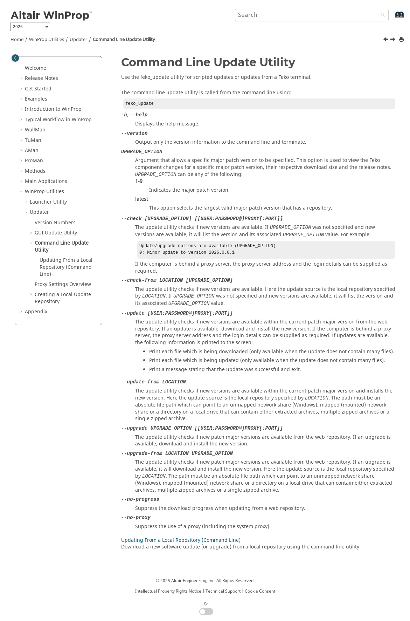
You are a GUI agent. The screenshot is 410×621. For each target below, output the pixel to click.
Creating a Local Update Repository (63, 298)
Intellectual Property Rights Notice (168, 591)
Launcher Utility (48, 202)
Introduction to (53, 109)
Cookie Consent (260, 591)
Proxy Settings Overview (63, 284)
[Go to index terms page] (392, 18)
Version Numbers (55, 222)
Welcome (35, 68)
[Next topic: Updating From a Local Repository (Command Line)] (393, 40)
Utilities (46, 39)
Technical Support (223, 591)
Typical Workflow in (58, 119)
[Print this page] (402, 40)
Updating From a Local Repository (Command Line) (66, 267)
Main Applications (46, 181)
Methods (35, 171)
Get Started (38, 89)
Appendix (36, 311)
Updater (78, 39)
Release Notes (41, 78)
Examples (36, 99)
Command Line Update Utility (124, 39)
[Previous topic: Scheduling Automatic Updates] (386, 40)
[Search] (381, 15)
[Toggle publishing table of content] (15, 58)
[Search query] (312, 15)
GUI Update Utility (56, 233)
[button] (22, 68)
